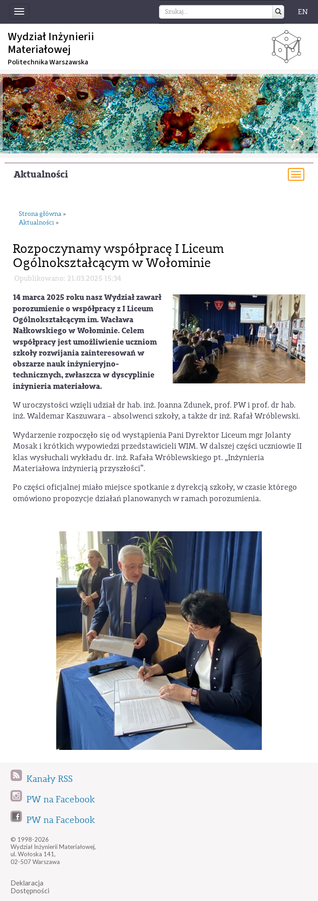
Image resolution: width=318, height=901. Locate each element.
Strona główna (40, 214)
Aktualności (41, 174)
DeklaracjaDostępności (30, 887)
